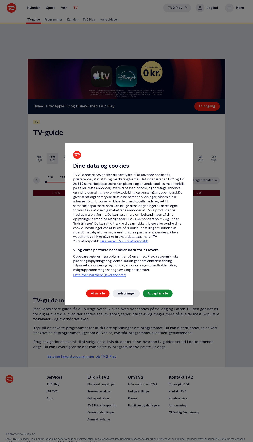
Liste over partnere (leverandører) (99, 275)
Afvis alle (98, 293)
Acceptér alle (158, 293)
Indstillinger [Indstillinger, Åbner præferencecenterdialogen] (126, 293)
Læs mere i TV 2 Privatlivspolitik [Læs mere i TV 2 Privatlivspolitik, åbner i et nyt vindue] (124, 241)
